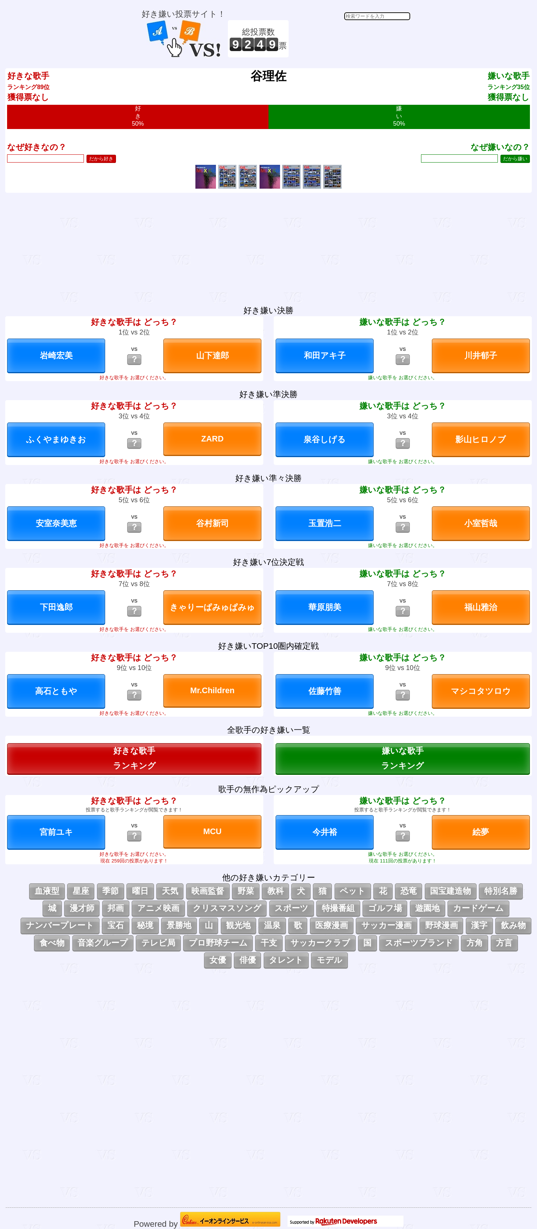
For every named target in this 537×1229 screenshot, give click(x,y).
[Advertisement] (350, 38)
